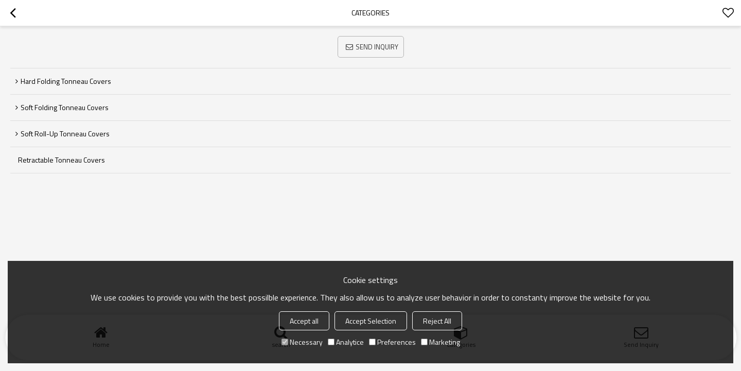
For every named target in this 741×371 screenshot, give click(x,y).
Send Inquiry (377, 47)
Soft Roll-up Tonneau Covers (65, 133)
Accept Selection (370, 320)
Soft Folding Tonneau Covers (65, 107)
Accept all (304, 320)
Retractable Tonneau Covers (61, 159)
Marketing (440, 342)
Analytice (346, 342)
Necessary (302, 342)
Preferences (392, 342)
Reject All (437, 320)
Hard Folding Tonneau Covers (66, 81)
